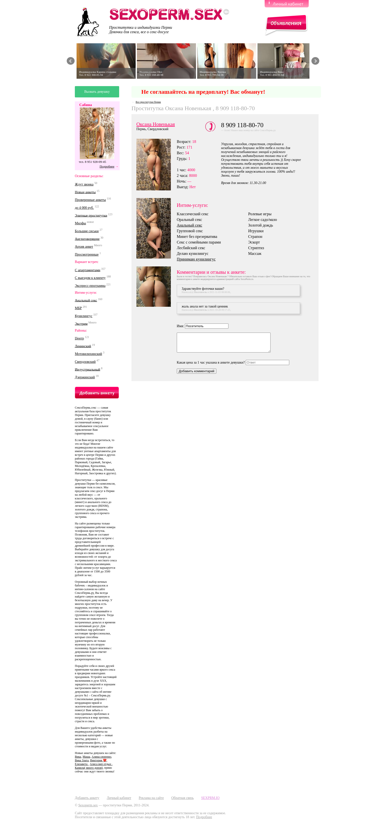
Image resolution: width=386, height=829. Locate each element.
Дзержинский (85, 377)
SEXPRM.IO (210, 798)
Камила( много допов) (89, 767)
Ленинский (83, 346)
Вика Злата (82, 760)
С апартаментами (87, 270)
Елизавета (81, 764)
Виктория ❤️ (98, 760)
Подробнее (107, 166)
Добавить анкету (87, 798)
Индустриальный (87, 369)
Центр (79, 338)
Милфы (80, 223)
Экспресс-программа (90, 286)
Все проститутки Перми (148, 102)
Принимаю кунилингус (196, 259)
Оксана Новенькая (155, 124)
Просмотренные (86, 254)
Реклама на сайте (151, 798)
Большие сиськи (87, 231)
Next (315, 61)
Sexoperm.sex (88, 805)
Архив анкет (84, 246)
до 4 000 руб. (84, 208)
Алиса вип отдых (101, 764)
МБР (78, 308)
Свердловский (85, 362)
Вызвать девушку (97, 91)
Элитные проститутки (91, 215)
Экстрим (81, 323)
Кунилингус (83, 316)
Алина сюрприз (101, 756)
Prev (71, 61)
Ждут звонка (84, 184)
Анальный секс (86, 300)
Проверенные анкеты (90, 200)
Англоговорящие (87, 239)
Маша (86, 756)
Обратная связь (182, 798)
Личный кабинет (119, 798)
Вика (78, 756)
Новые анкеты (85, 192)
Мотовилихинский (88, 354)
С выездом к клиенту (90, 278)
